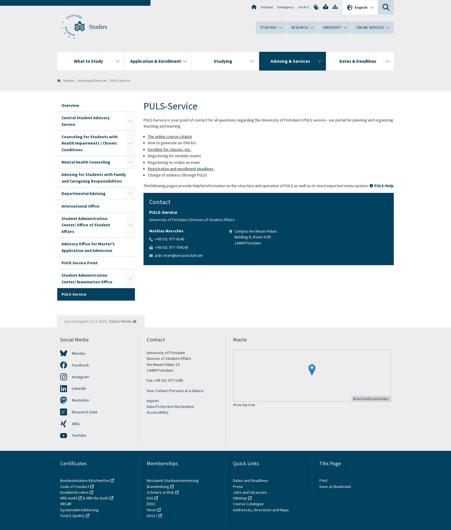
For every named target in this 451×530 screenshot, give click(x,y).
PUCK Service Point (80, 262)
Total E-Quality (72, 515)
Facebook (80, 365)
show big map (244, 405)
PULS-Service (120, 80)
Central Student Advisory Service (86, 121)
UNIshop (240, 498)
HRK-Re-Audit (97, 498)
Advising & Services (92, 80)
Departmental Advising (84, 193)
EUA (150, 498)
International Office (81, 206)
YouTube (79, 435)
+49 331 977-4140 (169, 239)
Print (323, 480)
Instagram (80, 376)
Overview (70, 105)
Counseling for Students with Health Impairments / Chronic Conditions (90, 143)
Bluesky (78, 353)
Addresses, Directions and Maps (261, 509)
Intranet (267, 7)
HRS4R (65, 503)
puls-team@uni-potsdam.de (179, 255)
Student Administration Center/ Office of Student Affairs (86, 225)
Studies (98, 26)
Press (238, 486)
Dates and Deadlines (250, 480)
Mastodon (80, 400)
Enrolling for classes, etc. (169, 149)
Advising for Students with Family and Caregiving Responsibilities (94, 177)
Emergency (285, 7)
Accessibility (158, 412)
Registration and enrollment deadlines (181, 168)
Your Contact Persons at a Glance (175, 390)
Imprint (153, 400)
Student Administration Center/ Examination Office (87, 278)
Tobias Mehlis (120, 321)
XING (76, 423)
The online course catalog (170, 136)
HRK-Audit (68, 498)
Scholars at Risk (160, 492)
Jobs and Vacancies (250, 492)
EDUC (151, 503)
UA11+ (152, 515)
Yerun (151, 509)
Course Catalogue (248, 503)
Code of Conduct (74, 486)
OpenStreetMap (364, 398)
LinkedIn (79, 388)
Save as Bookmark (335, 486)
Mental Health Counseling (86, 162)
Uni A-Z (303, 7)
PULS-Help (384, 185)
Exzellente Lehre (74, 492)
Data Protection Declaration (170, 406)
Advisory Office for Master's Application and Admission (88, 247)
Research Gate (85, 412)
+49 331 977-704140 (171, 247)
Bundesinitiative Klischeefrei (84, 480)
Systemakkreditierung (79, 509)
